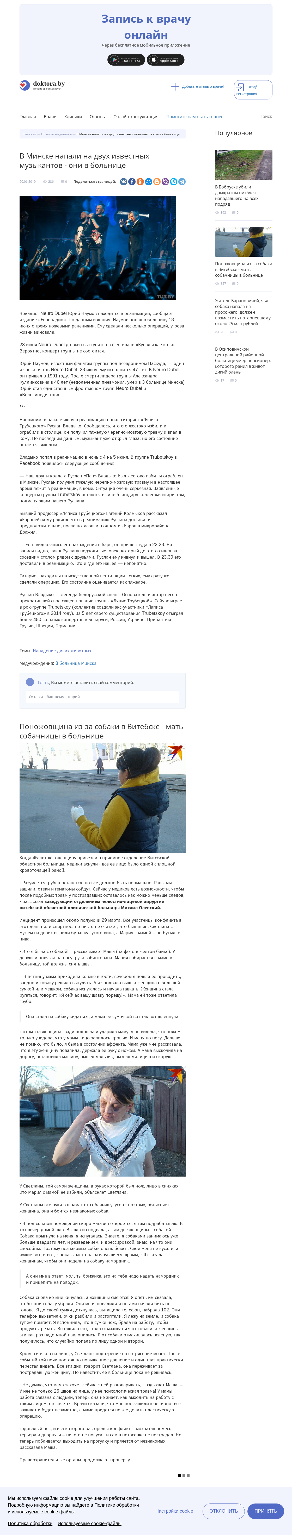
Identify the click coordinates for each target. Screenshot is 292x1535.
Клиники (73, 116)
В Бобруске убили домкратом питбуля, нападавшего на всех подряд (236, 195)
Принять (265, 1511)
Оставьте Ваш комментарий (102, 697)
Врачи (50, 116)
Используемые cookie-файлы (89, 1523)
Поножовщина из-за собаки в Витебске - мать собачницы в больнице (243, 269)
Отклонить (223, 1511)
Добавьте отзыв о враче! (197, 86)
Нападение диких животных (62, 650)
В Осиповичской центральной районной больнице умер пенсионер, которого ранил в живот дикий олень (243, 360)
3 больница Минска (76, 663)
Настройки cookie (174, 1511)
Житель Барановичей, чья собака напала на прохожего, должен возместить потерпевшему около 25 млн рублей (243, 312)
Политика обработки (30, 1523)
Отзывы (98, 116)
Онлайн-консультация (136, 116)
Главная (28, 116)
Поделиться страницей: (95, 182)
